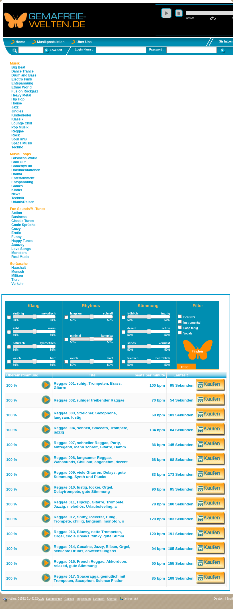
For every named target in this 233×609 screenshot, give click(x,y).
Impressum (84, 598)
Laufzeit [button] (180, 375)
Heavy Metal (21, 95)
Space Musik (21, 143)
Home (20, 42)
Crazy (16, 229)
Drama (16, 174)
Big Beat (18, 67)
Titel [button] (93, 375)
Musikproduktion (51, 42)
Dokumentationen (25, 170)
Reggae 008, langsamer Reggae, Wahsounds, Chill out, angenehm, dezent (91, 459)
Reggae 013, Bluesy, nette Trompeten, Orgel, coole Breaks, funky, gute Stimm (89, 534)
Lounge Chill (21, 123)
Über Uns (83, 42)
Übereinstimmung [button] (22, 375)
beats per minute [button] (149, 375)
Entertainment (22, 178)
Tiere (15, 280)
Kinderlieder (21, 115)
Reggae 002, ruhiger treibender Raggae (89, 400)
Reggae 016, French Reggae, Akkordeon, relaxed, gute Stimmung (90, 563)
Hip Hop (17, 99)
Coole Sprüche (23, 225)
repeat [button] (212, 18)
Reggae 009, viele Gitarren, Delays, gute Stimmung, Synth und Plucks (90, 474)
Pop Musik (19, 127)
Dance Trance (22, 71)
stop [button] (179, 13)
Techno (17, 147)
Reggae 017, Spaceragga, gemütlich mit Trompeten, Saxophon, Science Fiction (89, 578)
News (15, 194)
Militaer (17, 276)
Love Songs (21, 249)
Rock (15, 135)
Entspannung (22, 83)
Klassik (17, 119)
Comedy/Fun (21, 166)
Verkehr (17, 284)
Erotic (16, 233)
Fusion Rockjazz (24, 91)
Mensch (17, 272)
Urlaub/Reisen (22, 202)
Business (18, 217)
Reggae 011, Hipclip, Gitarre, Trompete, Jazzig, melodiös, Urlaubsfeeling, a (89, 504)
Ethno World (21, 87)
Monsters (18, 253)
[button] (46, 375)
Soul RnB (19, 139)
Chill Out (18, 162)
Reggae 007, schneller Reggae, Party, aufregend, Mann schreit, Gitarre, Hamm (90, 445)
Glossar (69, 598)
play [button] (166, 13)
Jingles (17, 111)
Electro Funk (21, 79)
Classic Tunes (22, 221)
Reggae (17, 131)
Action (16, 213)
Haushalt (18, 268)
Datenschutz (54, 598)
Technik (17, 198)
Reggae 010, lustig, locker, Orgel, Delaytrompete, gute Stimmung (83, 489)
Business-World (24, 158)
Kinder (16, 190)
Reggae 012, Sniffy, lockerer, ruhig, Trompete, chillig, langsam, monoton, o (89, 519)
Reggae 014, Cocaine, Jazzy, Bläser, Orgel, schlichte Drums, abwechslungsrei (92, 549)
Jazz (15, 107)
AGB (41, 598)
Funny (16, 237)
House (16, 103)
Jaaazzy (17, 245)
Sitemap (112, 598)
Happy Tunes (21, 241)
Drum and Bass (23, 75)
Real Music (20, 257)
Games (17, 186)
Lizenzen (99, 598)
